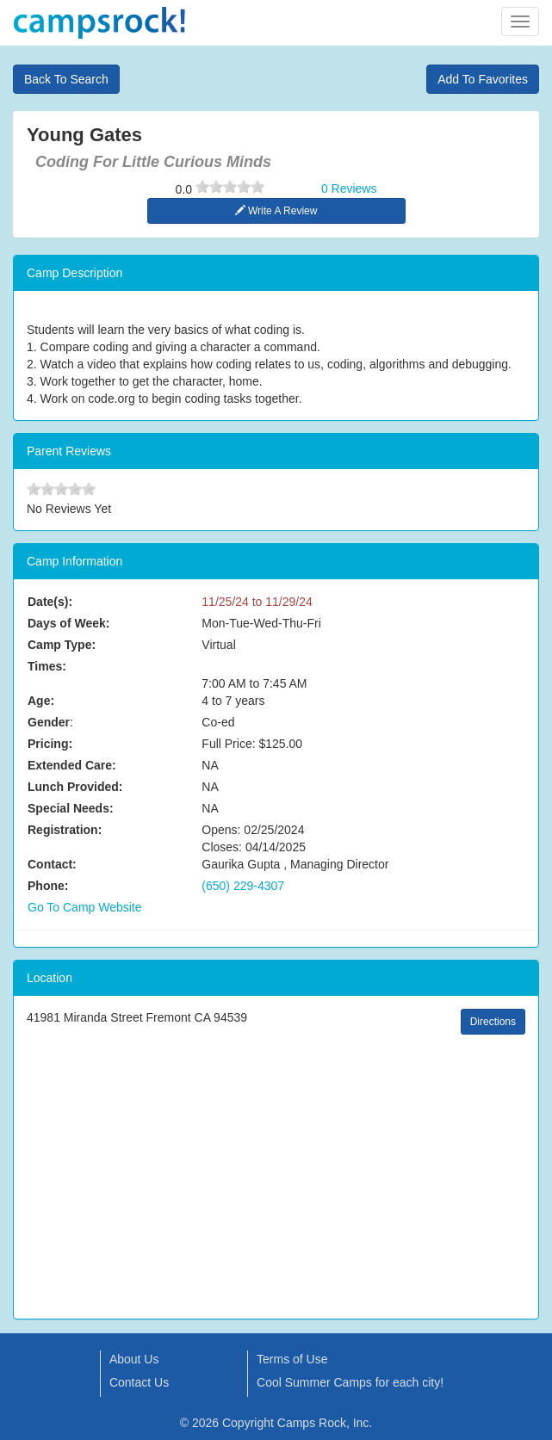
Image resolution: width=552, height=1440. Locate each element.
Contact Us (139, 1382)
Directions (493, 1022)
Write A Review (276, 211)
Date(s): (50, 602)
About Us (134, 1359)
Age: (41, 701)
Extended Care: (72, 765)
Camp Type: (62, 645)
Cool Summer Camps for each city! (350, 1382)
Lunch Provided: (75, 787)
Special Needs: (71, 808)
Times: (47, 666)
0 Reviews (349, 188)
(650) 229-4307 (243, 886)
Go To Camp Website (85, 907)
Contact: (52, 864)
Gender (49, 722)
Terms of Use (292, 1359)
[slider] (229, 187)
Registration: (65, 830)
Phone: (48, 886)
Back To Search (66, 79)
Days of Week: (68, 623)
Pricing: (50, 744)
